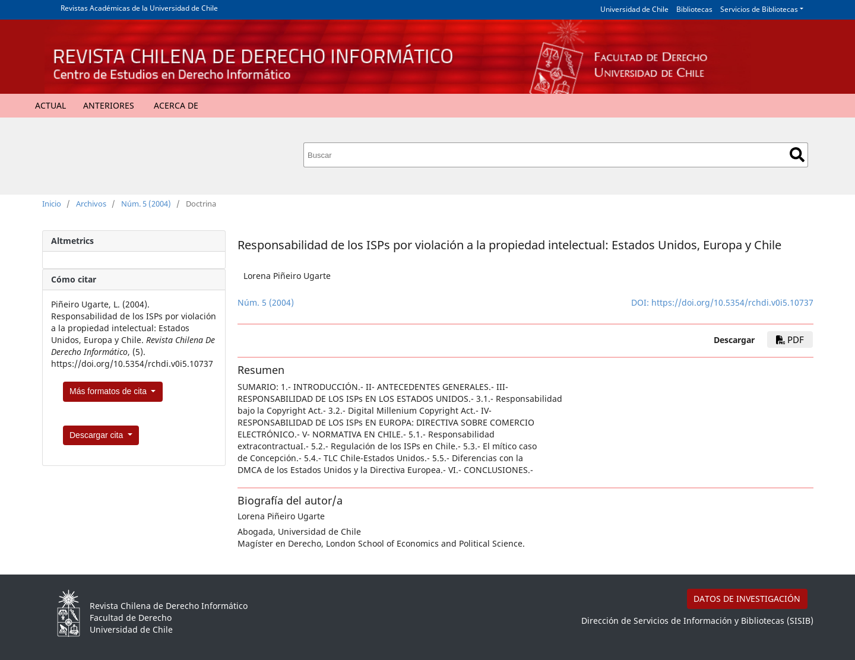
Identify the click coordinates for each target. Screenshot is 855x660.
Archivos (91, 203)
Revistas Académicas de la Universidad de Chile (139, 8)
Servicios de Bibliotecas (759, 9)
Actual (50, 105)
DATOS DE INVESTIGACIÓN (747, 598)
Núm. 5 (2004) (146, 203)
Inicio (51, 203)
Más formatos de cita (109, 391)
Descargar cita (97, 435)
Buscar (797, 154)
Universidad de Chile (634, 9)
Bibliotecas (694, 9)
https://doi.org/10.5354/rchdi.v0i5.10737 (732, 302)
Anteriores (108, 105)
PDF (790, 339)
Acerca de (176, 105)
